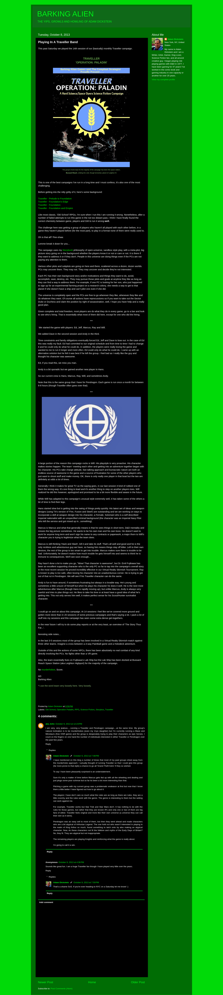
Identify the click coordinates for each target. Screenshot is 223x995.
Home (92, 982)
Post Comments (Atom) (61, 988)
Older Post (138, 982)
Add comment (46, 902)
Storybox (100, 709)
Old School (50, 709)
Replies (52, 750)
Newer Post (45, 982)
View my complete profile (163, 79)
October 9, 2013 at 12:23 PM (69, 724)
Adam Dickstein (61, 756)
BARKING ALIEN (65, 14)
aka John (50, 724)
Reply (48, 744)
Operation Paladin (65, 709)
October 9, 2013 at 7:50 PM (86, 882)
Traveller (109, 709)
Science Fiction (87, 709)
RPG (77, 709)
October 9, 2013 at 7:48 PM (86, 756)
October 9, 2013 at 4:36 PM (71, 862)
